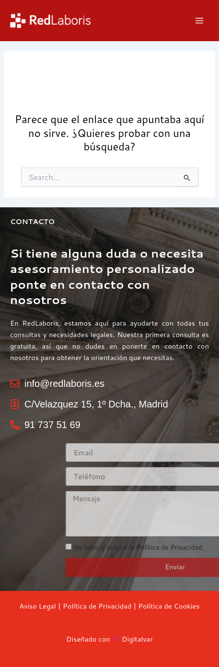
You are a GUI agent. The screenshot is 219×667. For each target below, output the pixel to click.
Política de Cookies (168, 606)
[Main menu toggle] (199, 21)
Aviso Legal (37, 606)
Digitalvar (137, 639)
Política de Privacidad (97, 606)
